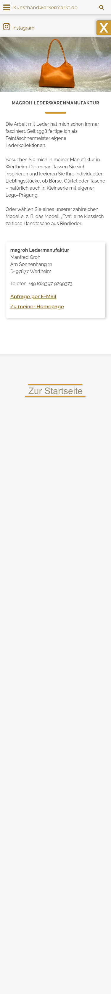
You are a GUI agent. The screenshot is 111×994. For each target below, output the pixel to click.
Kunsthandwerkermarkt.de (45, 7)
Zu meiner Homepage (37, 306)
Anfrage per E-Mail (33, 296)
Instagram (18, 28)
